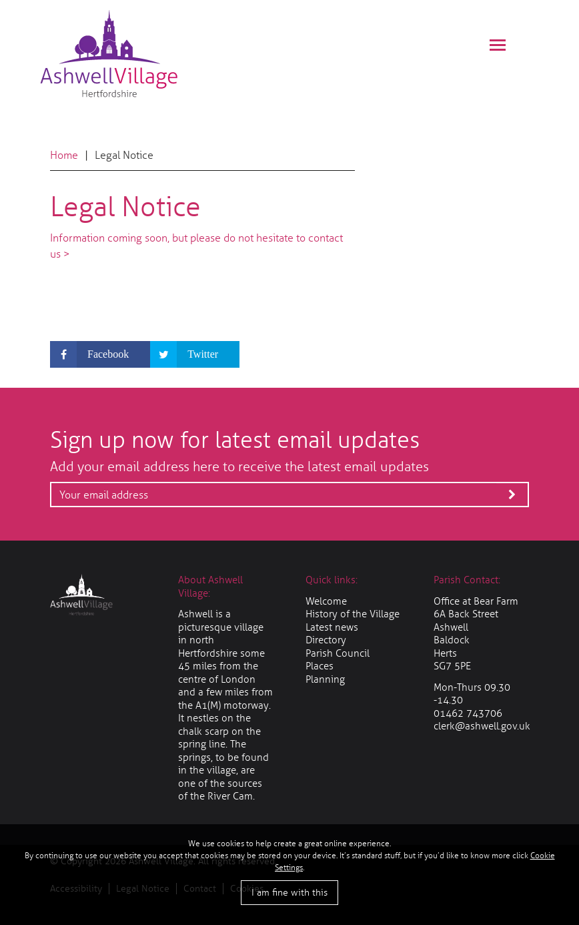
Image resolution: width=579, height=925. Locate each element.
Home (64, 155)
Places (320, 666)
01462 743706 (468, 713)
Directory (326, 640)
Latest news (332, 627)
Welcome (326, 601)
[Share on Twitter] (194, 354)
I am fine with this (289, 892)
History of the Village (353, 614)
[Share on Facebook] (100, 354)
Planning (325, 679)
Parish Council (338, 653)
